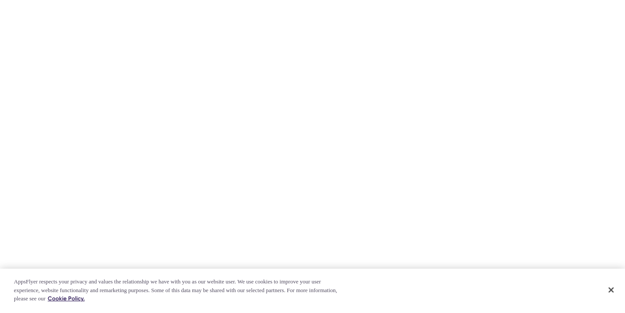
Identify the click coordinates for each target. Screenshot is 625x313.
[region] (312, 291)
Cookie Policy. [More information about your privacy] (66, 298)
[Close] (611, 290)
